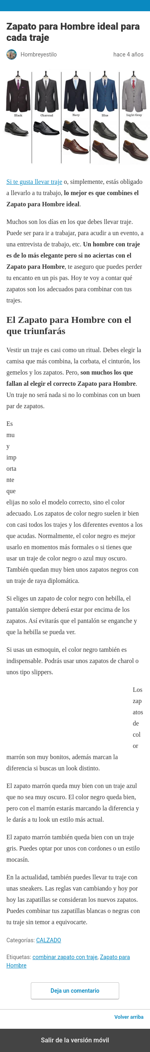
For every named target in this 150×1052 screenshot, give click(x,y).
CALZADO (48, 940)
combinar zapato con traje (64, 957)
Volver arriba (129, 1017)
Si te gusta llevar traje (34, 181)
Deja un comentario (75, 991)
